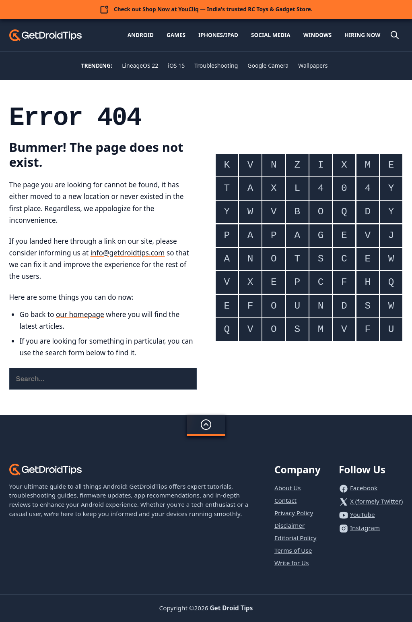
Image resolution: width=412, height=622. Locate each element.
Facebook (363, 488)
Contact (285, 500)
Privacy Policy (293, 513)
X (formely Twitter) (376, 501)
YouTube (362, 514)
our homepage (80, 314)
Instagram (365, 528)
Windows (317, 35)
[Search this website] (103, 379)
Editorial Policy (295, 538)
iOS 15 (176, 65)
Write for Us (291, 563)
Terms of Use (293, 550)
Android (141, 35)
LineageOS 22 (140, 65)
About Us (287, 488)
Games (176, 35)
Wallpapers (313, 65)
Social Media (270, 35)
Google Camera (267, 65)
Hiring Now (362, 35)
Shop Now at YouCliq (170, 9)
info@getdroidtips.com (128, 252)
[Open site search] (395, 35)
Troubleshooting (216, 65)
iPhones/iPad (218, 35)
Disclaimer (289, 525)
